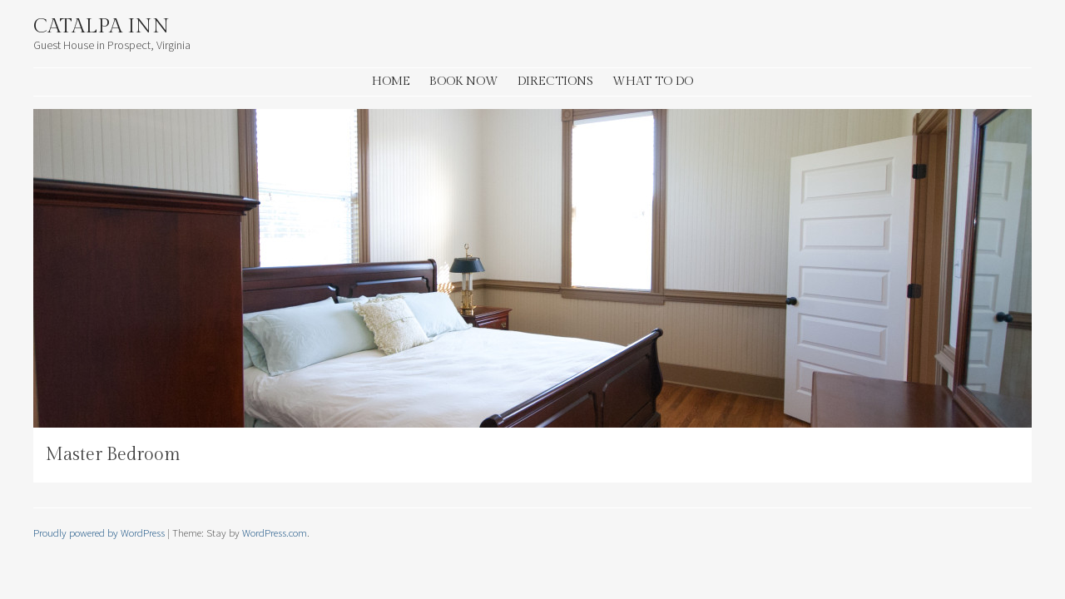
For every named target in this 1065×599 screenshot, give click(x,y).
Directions (555, 81)
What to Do (652, 81)
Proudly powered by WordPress (99, 532)
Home (391, 81)
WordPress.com (274, 532)
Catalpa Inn (101, 26)
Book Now (463, 81)
